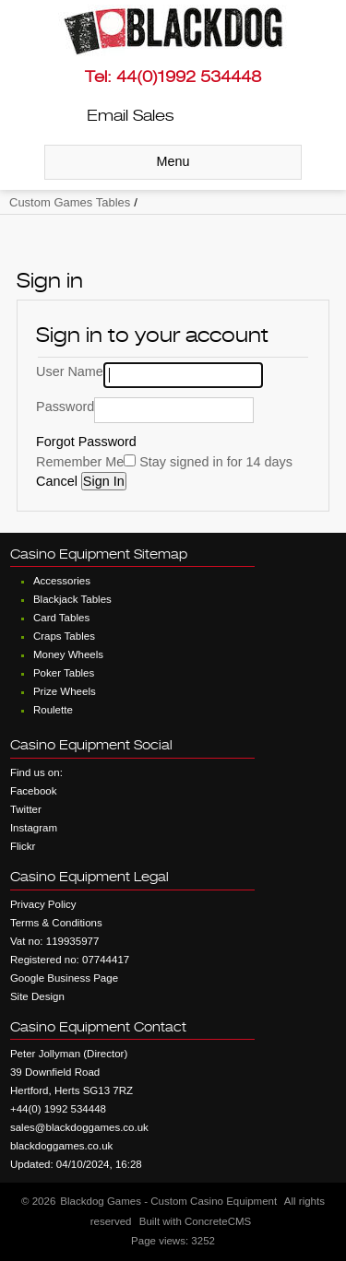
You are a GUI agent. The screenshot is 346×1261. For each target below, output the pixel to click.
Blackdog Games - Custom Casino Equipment (168, 1201)
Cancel (58, 481)
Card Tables (61, 617)
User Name (69, 371)
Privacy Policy (43, 904)
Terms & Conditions (56, 922)
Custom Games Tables (69, 202)
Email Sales (130, 115)
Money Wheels (68, 654)
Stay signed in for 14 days (215, 461)
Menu (173, 161)
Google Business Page (64, 978)
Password (65, 406)
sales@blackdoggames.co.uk (79, 1127)
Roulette (53, 709)
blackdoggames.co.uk (61, 1145)
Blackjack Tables (72, 599)
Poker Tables (63, 672)
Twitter (26, 809)
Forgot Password (86, 441)
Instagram (33, 827)
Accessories (61, 580)
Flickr (23, 846)
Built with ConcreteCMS (195, 1221)
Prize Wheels (64, 691)
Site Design (37, 996)
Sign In (104, 481)
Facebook (33, 790)
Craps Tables (64, 636)
